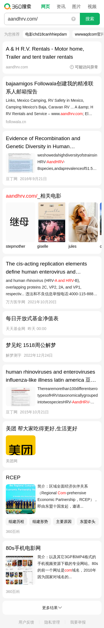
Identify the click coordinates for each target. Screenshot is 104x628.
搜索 (89, 18)
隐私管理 (52, 622)
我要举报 (78, 622)
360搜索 (19, 6)
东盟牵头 (87, 521)
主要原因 (64, 521)
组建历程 (16, 521)
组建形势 (40, 521)
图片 (76, 6)
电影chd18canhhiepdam (46, 34)
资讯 (61, 6)
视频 (92, 6)
